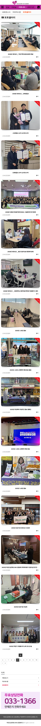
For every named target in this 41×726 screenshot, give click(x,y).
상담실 (6, 7)
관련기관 (30, 7)
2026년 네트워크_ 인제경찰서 (20, 94)
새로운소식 (6, 12)
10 (36, 660)
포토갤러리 (27, 12)
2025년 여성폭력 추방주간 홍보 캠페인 (20, 409)
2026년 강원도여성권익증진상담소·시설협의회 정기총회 (20, 212)
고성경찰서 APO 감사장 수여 (20, 133)
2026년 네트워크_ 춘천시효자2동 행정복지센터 (20, 251)
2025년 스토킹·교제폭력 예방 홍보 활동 (20, 370)
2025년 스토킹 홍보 (20, 330)
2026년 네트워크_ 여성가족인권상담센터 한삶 (20, 54)
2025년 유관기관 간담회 (20, 607)
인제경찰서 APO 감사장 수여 (20, 172)
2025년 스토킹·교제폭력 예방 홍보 (20, 449)
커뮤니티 (22, 7)
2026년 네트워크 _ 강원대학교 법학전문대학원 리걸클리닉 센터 (20, 291)
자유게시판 (17, 12)
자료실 (13, 7)
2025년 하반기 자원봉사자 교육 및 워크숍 (20, 646)
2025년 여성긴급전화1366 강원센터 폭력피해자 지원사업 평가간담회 (20, 567)
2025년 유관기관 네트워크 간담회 (20, 528)
